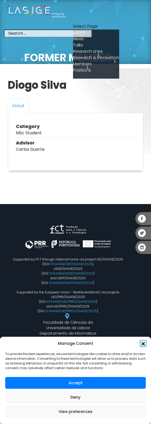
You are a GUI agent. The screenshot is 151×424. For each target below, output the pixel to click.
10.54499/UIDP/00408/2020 (71, 283)
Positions (82, 70)
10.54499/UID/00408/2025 (71, 264)
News (78, 39)
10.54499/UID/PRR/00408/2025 (71, 301)
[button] (143, 343)
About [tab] (18, 106)
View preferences (75, 411)
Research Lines (88, 51)
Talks (78, 45)
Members (82, 64)
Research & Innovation (96, 58)
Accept (76, 383)
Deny (75, 397)
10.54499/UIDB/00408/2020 (71, 273)
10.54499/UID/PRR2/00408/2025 (71, 311)
